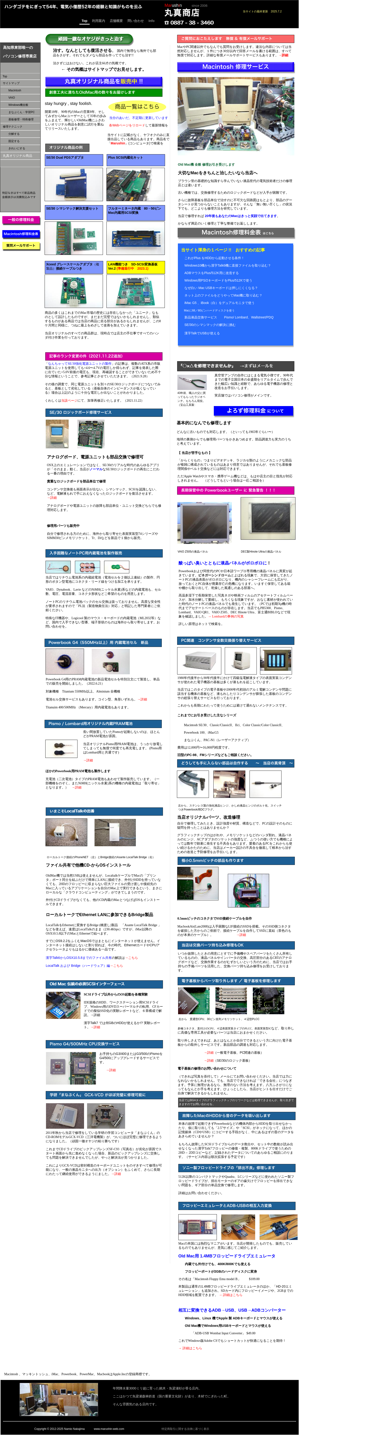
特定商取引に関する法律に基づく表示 (185, 1429)
